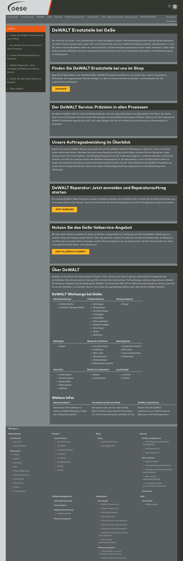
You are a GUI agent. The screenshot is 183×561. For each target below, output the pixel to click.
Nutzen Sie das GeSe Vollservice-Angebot (24, 80)
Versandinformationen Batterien (157, 465)
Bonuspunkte (131, 17)
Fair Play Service (106, 516)
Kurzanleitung (107, 415)
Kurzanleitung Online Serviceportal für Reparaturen (155, 485)
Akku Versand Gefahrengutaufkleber (151, 478)
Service (58, 17)
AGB (14, 467)
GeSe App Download (108, 512)
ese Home (12, 17)
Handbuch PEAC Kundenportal (112, 558)
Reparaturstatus (115, 17)
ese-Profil (16, 442)
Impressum (16, 463)
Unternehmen (27, 17)
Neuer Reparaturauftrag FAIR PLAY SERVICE (156, 443)
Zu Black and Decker (64, 450)
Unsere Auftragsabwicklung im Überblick (23, 57)
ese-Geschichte (18, 446)
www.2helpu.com (107, 446)
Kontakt (15, 459)
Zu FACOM (60, 458)
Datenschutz (17, 483)
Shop (49, 17)
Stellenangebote (150, 504)
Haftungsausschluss (20, 475)
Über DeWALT (15, 89)
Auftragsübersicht (151, 448)
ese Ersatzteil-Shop (108, 442)
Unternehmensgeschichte (135, 41)
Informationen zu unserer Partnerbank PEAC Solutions (110, 552)
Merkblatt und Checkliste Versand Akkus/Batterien (157, 471)
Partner (40, 17)
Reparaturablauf (68, 415)
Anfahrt (15, 454)
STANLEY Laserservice (109, 504)
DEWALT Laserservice (108, 508)
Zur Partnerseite (62, 442)
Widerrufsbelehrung (20, 471)
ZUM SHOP (60, 89)
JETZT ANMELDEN (64, 210)
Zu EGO (59, 466)
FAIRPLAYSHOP (148, 17)
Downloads (93, 17)
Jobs (103, 17)
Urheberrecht (17, 479)
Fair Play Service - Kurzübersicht (113, 520)
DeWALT (11, 29)
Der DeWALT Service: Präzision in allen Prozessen (24, 47)
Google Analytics (18, 491)
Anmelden (171, 21)
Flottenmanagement (75, 17)
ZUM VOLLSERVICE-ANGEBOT (70, 252)
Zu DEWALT (61, 446)
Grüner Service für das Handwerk (113, 525)
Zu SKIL (59, 470)
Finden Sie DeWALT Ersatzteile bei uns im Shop (25, 37)
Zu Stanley (60, 454)
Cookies (15, 487)
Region (14, 429)
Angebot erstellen (63, 513)
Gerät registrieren (151, 453)
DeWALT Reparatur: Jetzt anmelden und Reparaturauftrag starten (23, 68)
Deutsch (171, 17)
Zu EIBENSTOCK (63, 462)
